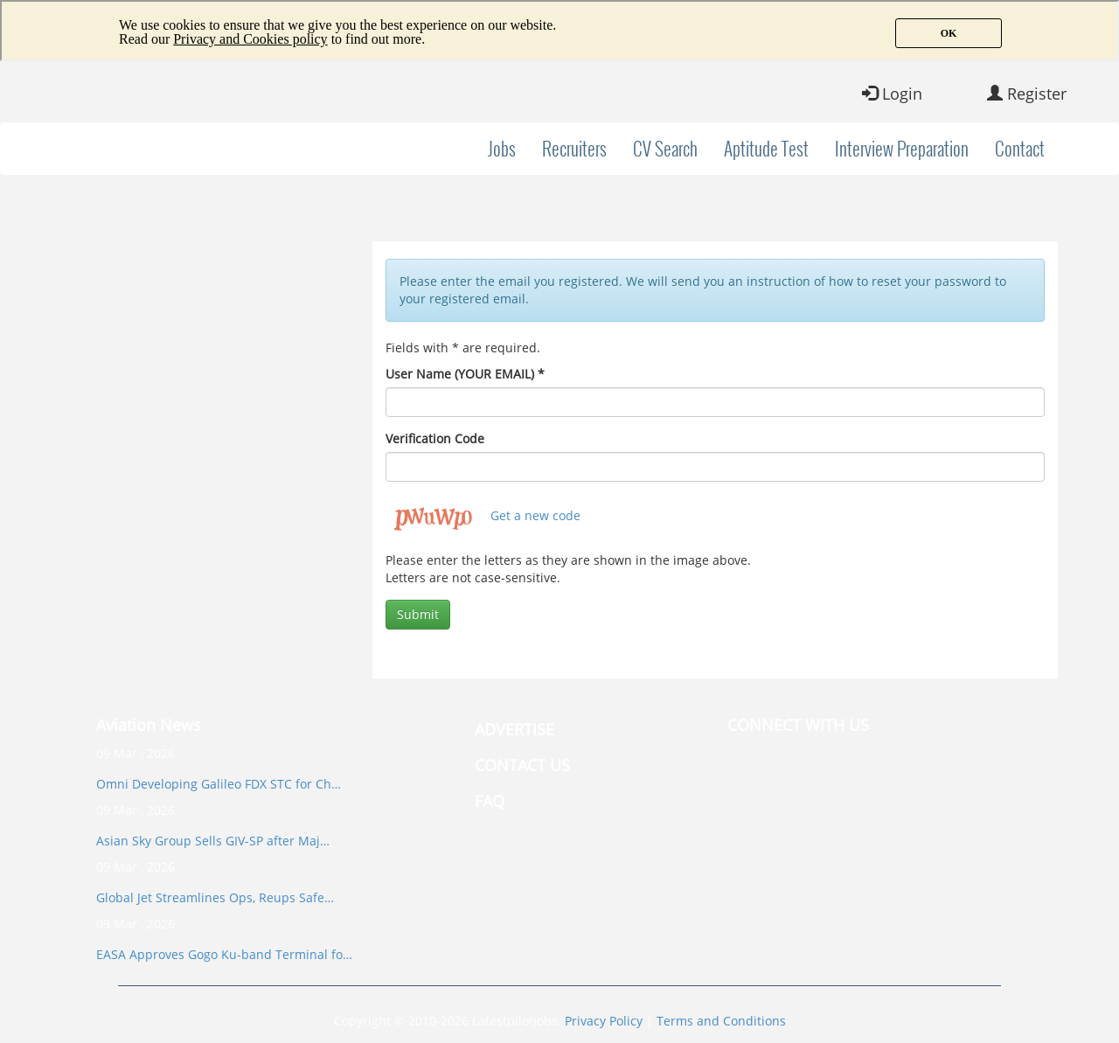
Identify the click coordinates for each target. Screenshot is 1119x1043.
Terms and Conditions (721, 1020)
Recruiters (574, 148)
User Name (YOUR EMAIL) (465, 373)
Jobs (502, 148)
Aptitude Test (766, 148)
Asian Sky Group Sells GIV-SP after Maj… (213, 840)
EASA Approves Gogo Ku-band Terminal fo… (224, 954)
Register (1027, 93)
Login (892, 93)
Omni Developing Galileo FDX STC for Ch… (218, 783)
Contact (1020, 148)
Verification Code (435, 438)
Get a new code (535, 515)
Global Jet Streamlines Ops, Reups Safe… (215, 897)
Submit (418, 614)
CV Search (665, 148)
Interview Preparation (902, 148)
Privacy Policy (604, 1020)
